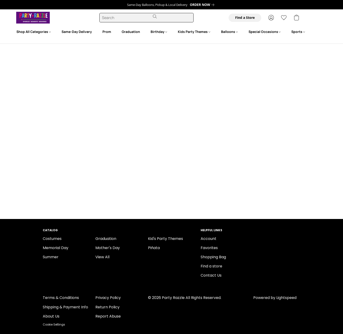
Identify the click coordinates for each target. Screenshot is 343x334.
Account (208, 238)
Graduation (131, 31)
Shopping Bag (213, 257)
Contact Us (211, 275)
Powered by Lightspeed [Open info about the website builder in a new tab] (274, 297)
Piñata (154, 247)
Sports (298, 31)
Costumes (52, 238)
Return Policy (107, 307)
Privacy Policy (108, 297)
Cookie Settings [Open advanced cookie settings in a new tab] (54, 324)
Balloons (229, 31)
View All (102, 257)
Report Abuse (108, 316)
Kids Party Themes (194, 31)
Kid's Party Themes (165, 238)
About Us (51, 316)
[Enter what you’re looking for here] (146, 17)
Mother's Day (107, 247)
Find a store (211, 266)
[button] (26, 18)
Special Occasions (265, 31)
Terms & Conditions (61, 297)
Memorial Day (55, 247)
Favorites (209, 247)
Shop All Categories (33, 31)
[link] (203, 5)
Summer (50, 257)
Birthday (159, 31)
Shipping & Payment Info (65, 307)
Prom (106, 31)
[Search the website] (154, 16)
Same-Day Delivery (77, 31)
